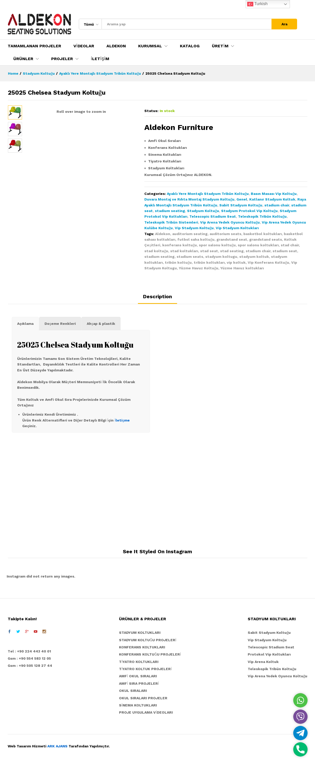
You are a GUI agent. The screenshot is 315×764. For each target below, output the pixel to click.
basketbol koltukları (262, 234)
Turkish (257, 4)
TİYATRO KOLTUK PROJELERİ (145, 669)
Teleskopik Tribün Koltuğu (262, 216)
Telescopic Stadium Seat (212, 216)
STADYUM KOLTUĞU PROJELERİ (147, 640)
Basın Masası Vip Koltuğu (274, 194)
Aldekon (162, 234)
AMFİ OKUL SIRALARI (138, 676)
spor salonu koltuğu (217, 245)
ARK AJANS (57, 746)
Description (157, 296)
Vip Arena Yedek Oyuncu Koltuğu (230, 222)
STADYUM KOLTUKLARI (139, 632)
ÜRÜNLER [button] (23, 59)
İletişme (122, 420)
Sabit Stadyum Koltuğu (240, 205)
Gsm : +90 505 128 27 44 (30, 665)
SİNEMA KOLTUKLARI (138, 705)
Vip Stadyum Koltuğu (194, 228)
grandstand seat (231, 239)
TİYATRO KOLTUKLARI (138, 662)
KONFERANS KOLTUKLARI (142, 647)
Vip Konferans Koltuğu (268, 262)
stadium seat (285, 251)
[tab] (157, 299)
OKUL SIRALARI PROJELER (143, 698)
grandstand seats (265, 239)
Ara (284, 24)
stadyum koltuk (254, 256)
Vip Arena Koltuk (263, 662)
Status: (151, 111)
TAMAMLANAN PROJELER (34, 46)
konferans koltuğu (179, 245)
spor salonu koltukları (258, 245)
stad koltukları (184, 251)
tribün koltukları (209, 262)
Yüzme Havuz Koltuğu (198, 268)
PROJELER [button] (62, 59)
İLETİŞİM (100, 59)
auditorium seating (190, 234)
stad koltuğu (156, 251)
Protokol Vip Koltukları (269, 654)
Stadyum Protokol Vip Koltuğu (249, 211)
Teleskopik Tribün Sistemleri (171, 222)
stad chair (290, 245)
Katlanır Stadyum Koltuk (272, 199)
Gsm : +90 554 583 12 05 (29, 658)
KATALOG (190, 46)
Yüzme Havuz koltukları (242, 268)
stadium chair (276, 205)
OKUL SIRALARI (133, 691)
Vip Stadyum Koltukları (237, 228)
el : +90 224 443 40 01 (30, 651)
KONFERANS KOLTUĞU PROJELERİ (150, 654)
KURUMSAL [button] (150, 46)
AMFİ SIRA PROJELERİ (139, 683)
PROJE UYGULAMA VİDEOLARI (146, 712)
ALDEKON (116, 46)
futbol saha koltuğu (195, 239)
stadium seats (190, 256)
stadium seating (170, 211)
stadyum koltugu (221, 256)
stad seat (209, 251)
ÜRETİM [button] (220, 46)
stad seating (232, 251)
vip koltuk (236, 262)
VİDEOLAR (83, 46)
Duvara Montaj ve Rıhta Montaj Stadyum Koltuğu (189, 199)
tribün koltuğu (178, 262)
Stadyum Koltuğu (203, 211)
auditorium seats (225, 234)
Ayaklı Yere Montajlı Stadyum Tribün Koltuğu (208, 194)
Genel (241, 199)
